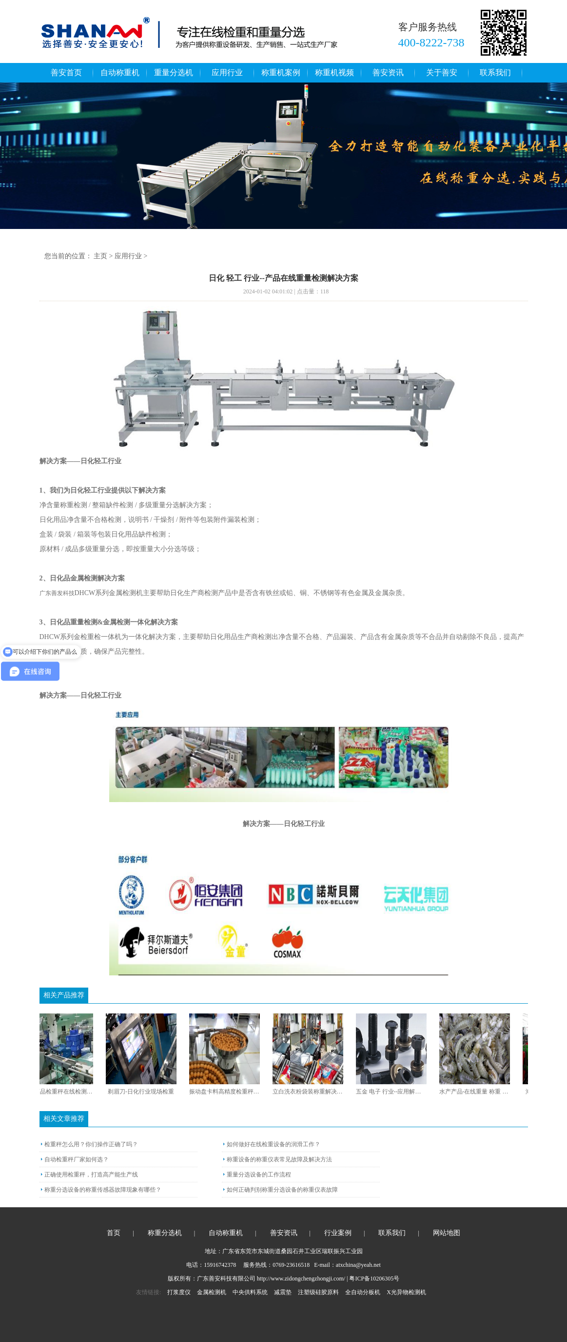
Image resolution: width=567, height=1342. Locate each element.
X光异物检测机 (406, 1292)
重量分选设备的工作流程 (259, 1174)
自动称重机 (119, 72)
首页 (113, 1233)
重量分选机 (173, 72)
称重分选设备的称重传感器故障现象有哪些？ (102, 1189)
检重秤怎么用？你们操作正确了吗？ (91, 1144)
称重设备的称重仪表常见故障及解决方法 (279, 1159)
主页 (100, 256)
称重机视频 (334, 72)
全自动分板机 (362, 1292)
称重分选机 (165, 1233)
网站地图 (446, 1233)
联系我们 (495, 72)
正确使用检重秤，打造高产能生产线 (91, 1174)
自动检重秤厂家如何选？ (76, 1159)
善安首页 (66, 72)
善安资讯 (388, 72)
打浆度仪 (179, 1292)
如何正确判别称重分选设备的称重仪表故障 (282, 1189)
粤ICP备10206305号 (374, 1278)
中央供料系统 (250, 1292)
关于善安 (441, 72)
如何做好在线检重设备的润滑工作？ (273, 1144)
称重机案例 (280, 72)
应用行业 (227, 72)
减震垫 (283, 1292)
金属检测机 (211, 1292)
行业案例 (338, 1233)
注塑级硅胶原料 (318, 1292)
